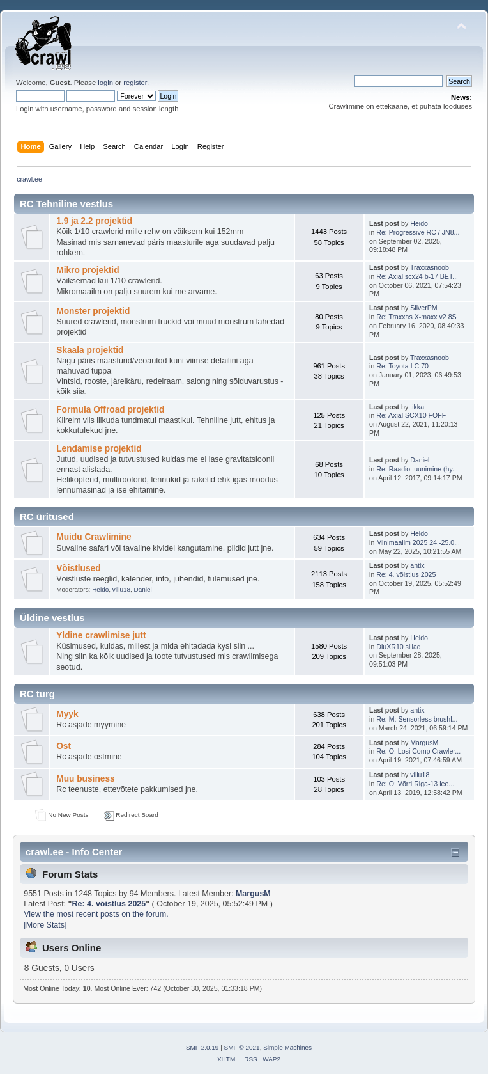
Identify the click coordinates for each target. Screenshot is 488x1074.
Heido (419, 223)
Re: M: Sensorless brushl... (416, 719)
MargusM (424, 742)
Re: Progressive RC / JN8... (417, 232)
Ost (63, 746)
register (135, 82)
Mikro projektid (87, 270)
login (105, 82)
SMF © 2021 (242, 1047)
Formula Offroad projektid (110, 410)
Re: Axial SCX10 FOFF (411, 415)
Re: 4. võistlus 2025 (406, 574)
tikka (417, 407)
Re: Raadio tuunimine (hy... (417, 469)
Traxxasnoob (429, 267)
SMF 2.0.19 (202, 1047)
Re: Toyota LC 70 (402, 366)
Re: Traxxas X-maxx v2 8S (416, 316)
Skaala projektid (89, 350)
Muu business (85, 779)
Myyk (67, 714)
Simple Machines (287, 1047)
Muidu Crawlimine (93, 537)
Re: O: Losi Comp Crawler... (418, 751)
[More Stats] (45, 924)
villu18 (121, 589)
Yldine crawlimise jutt (101, 635)
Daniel (419, 460)
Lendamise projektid (98, 449)
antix (417, 565)
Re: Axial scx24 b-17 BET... (417, 276)
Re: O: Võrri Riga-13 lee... (415, 783)
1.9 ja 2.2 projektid (94, 221)
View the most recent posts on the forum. (96, 914)
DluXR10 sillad (398, 647)
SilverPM (423, 308)
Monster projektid (93, 311)
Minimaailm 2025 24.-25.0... (418, 542)
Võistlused (78, 568)
